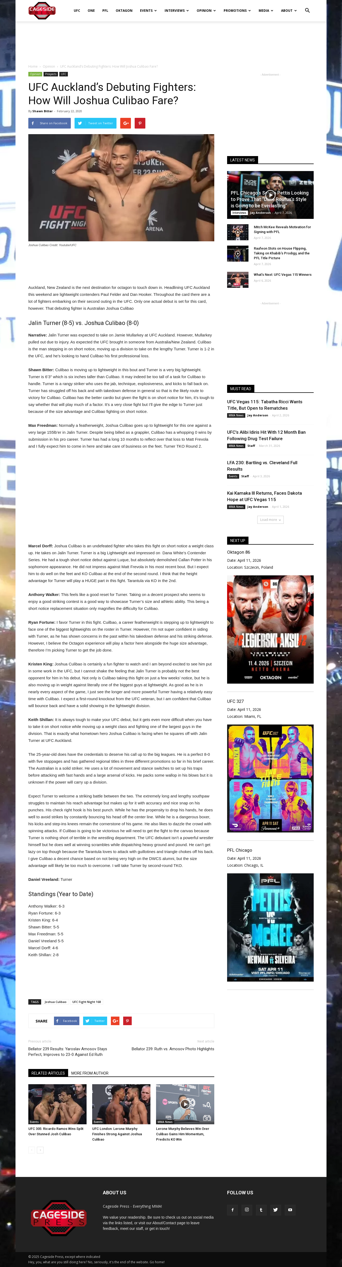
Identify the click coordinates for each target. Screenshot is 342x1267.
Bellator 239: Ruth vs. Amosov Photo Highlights (173, 1049)
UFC (77, 10)
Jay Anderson (260, 213)
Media (266, 10)
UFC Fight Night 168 (86, 1002)
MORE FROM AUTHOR (89, 1073)
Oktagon (124, 10)
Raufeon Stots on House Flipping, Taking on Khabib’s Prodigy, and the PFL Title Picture (282, 253)
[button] (307, 7)
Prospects (50, 74)
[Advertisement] (171, 40)
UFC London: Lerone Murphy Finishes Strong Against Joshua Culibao (117, 1134)
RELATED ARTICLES (48, 1073)
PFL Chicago (239, 850)
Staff (251, 446)
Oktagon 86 (238, 552)
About (289, 10)
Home (33, 66)
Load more (270, 519)
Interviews (177, 10)
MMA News (165, 1122)
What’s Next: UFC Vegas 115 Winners (283, 275)
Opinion (206, 10)
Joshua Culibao (56, 1002)
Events (148, 10)
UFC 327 (235, 701)
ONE (91, 10)
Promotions (237, 10)
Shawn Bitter (42, 111)
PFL (105, 10)
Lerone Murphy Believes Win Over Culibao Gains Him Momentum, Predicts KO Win (182, 1134)
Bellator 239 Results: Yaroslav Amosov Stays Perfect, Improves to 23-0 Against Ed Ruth (67, 1052)
